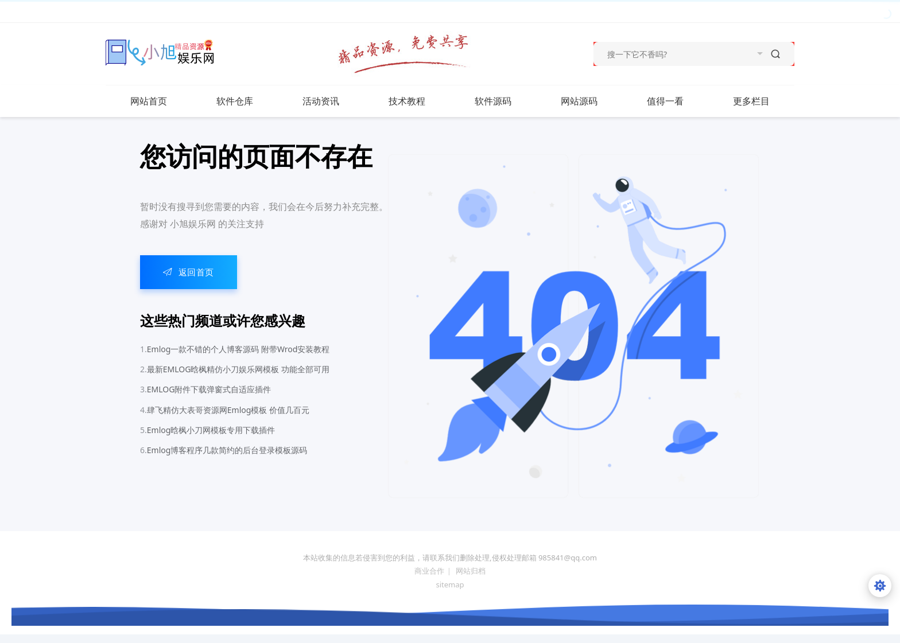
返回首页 (188, 272)
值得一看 (677, 101)
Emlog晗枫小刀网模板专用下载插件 (211, 429)
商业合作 (429, 571)
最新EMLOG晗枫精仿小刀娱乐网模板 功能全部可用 (238, 369)
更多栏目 (763, 101)
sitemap (450, 584)
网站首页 (148, 101)
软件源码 (504, 101)
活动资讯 (332, 101)
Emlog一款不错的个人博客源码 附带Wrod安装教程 (238, 349)
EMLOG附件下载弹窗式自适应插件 (209, 389)
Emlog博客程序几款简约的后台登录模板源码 (227, 450)
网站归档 (471, 571)
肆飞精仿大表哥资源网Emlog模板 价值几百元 (228, 409)
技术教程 (418, 101)
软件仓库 (246, 101)
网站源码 (590, 101)
